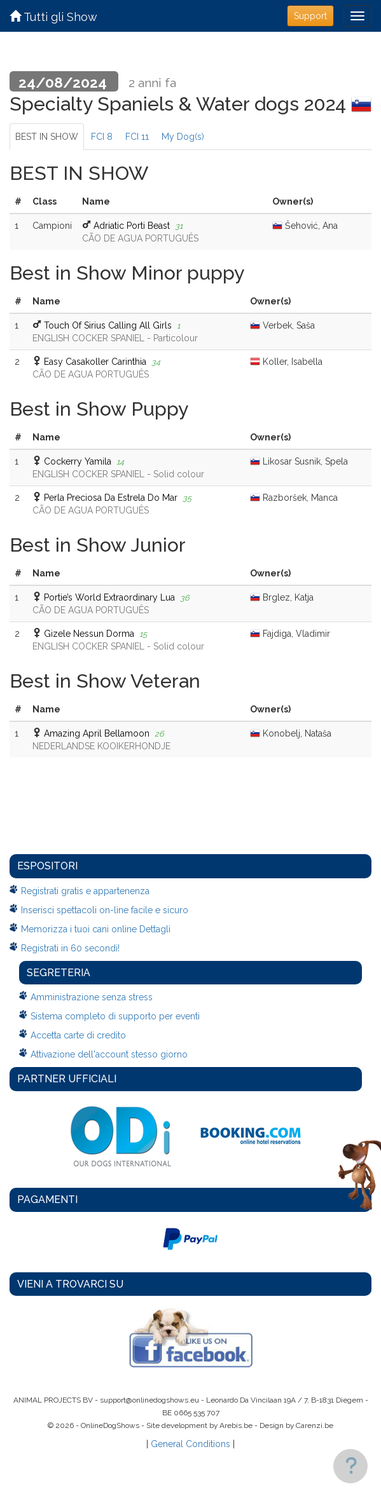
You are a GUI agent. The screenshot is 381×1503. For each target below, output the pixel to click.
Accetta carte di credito (78, 1035)
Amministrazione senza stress (92, 997)
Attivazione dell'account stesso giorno (109, 1054)
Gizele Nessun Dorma (89, 634)
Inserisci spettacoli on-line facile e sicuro (104, 910)
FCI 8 (102, 137)
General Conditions (190, 1444)
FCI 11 (137, 137)
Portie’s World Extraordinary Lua (109, 597)
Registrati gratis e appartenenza (85, 891)
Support (310, 16)
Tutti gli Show (53, 17)
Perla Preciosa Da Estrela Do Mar (110, 498)
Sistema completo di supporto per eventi (115, 1016)
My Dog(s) (183, 137)
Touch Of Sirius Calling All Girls (108, 325)
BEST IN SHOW (46, 137)
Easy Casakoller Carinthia (95, 362)
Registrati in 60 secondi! (70, 948)
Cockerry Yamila (77, 461)
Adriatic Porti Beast (132, 226)
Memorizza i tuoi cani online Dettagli (95, 929)
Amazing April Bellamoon (96, 733)
